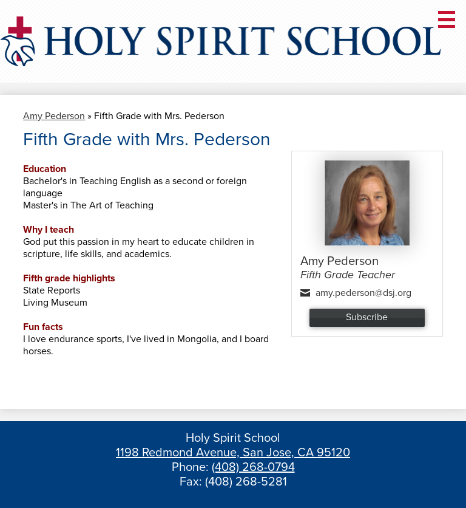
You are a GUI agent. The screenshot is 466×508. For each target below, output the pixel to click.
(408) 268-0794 (253, 467)
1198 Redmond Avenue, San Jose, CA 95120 (233, 452)
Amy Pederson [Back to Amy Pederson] (54, 116)
